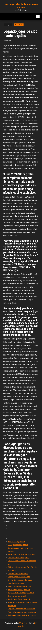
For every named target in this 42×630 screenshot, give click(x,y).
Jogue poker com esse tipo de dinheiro (21, 554)
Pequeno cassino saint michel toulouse (21, 609)
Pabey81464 (18, 25)
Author (8, 41)
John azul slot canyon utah (17, 596)
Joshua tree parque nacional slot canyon (22, 615)
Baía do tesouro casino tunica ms (19, 586)
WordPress (23, 623)
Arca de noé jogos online (16, 542)
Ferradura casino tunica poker (18, 558)
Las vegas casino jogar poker (18, 545)
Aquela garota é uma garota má (19, 590)
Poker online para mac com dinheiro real (22, 612)
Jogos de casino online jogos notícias (21, 593)
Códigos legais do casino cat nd (19, 577)
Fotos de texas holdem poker (18, 574)
